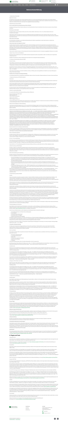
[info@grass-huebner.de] (40, 1)
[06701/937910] (30, 1)
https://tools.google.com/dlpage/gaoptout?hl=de (21, 307)
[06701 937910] (43, 411)
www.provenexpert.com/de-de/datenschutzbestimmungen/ (26, 399)
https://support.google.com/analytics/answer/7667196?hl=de (21, 333)
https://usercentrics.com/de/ (21, 208)
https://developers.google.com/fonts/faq (36, 341)
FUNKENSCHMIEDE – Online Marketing (14, 419)
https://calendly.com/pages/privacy (50, 386)
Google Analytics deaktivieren (42, 312)
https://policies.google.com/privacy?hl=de (50, 357)
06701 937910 (45, 411)
